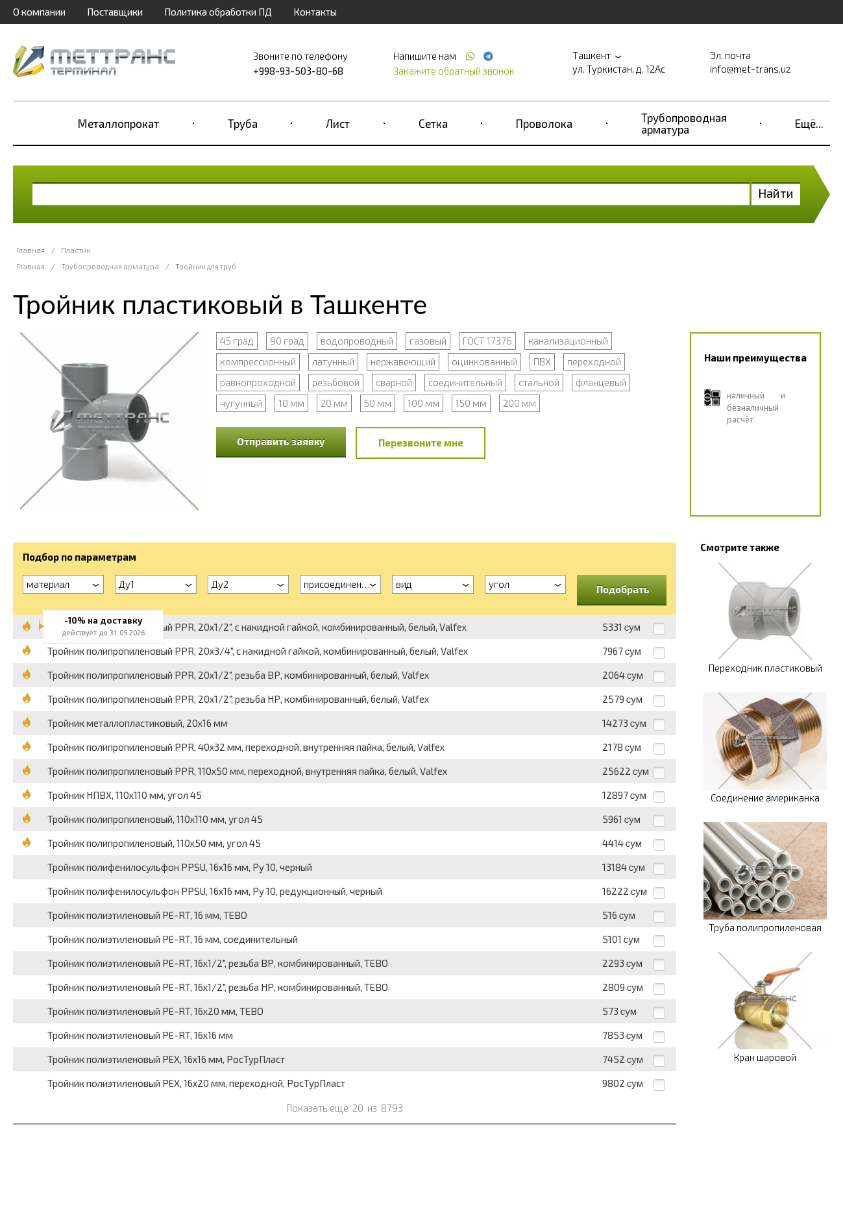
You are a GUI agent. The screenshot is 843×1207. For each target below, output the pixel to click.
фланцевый (601, 382)
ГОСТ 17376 (487, 341)
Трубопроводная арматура (684, 123)
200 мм (519, 403)
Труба (243, 123)
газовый (427, 341)
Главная (30, 250)
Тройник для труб (205, 266)
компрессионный (258, 361)
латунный (333, 361)
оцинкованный (484, 361)
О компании (39, 12)
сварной (394, 382)
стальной (539, 382)
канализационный (568, 341)
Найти (776, 193)
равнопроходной (258, 382)
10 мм (291, 403)
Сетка (433, 123)
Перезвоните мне (420, 442)
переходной (594, 361)
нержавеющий (403, 361)
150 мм (471, 403)
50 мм (377, 403)
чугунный (241, 403)
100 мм (423, 403)
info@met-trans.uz (750, 69)
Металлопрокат (118, 123)
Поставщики (115, 12)
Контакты (315, 12)
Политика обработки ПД (218, 12)
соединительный (465, 382)
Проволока (544, 123)
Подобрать (623, 589)
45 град (237, 341)
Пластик (75, 250)
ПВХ (542, 361)
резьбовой (336, 382)
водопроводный (357, 341)
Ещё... (809, 123)
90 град (287, 341)
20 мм (334, 403)
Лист (338, 123)
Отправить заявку (281, 441)
